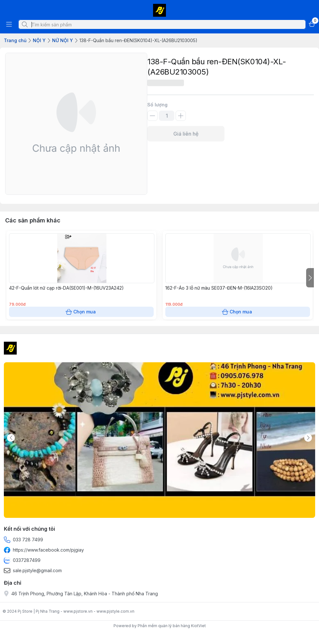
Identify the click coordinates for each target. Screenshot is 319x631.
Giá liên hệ (185, 133)
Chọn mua (81, 312)
